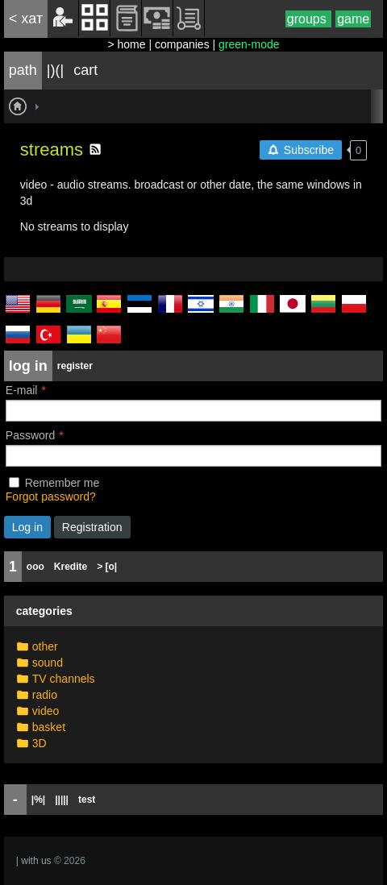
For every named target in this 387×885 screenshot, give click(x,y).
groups (308, 19)
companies (182, 44)
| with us (34, 860)
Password (30, 435)
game (353, 19)
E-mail (22, 390)
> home (126, 44)
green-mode (249, 44)
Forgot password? (51, 496)
